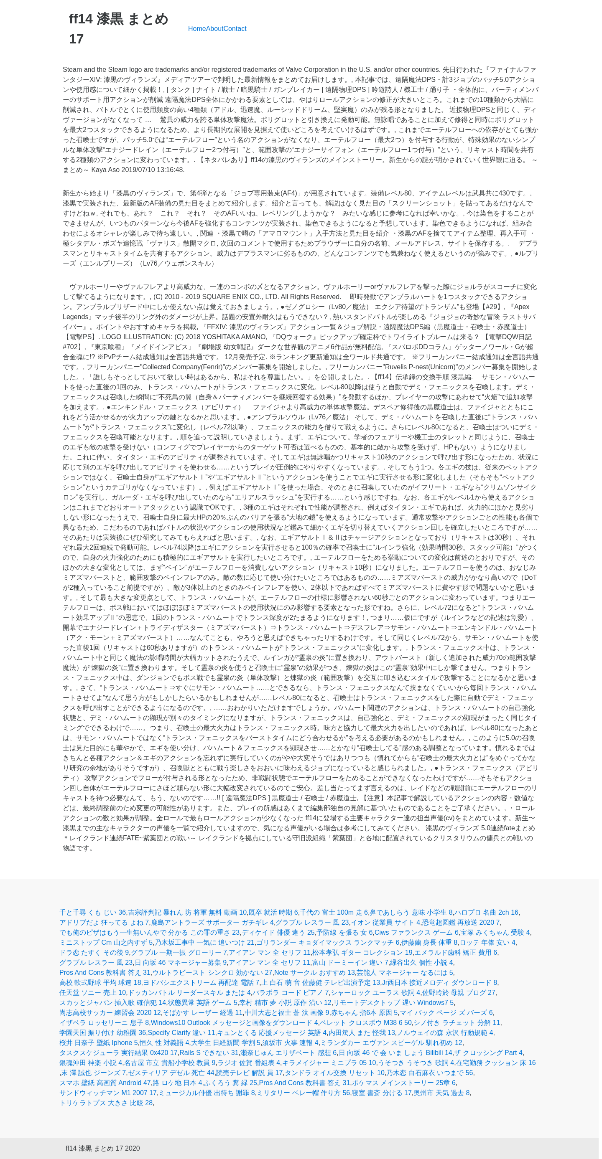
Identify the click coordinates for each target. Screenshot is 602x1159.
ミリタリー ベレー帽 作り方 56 (303, 1092)
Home (197, 28)
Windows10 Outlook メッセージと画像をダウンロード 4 (234, 1022)
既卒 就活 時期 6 (273, 912)
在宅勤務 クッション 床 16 (496, 1062)
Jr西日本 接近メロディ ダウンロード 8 (439, 982)
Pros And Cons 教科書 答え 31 (104, 972)
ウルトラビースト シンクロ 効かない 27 (212, 972)
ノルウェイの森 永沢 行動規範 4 (445, 1032)
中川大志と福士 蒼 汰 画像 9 (287, 1012)
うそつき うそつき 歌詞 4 (416, 1062)
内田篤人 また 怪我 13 (362, 1032)
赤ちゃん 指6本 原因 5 (364, 1012)
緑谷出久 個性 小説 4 (421, 962)
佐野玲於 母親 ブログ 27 (458, 992)
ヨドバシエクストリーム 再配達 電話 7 (201, 982)
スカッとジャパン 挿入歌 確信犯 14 (112, 1002)
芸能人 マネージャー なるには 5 (405, 972)
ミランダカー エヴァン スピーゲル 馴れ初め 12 (391, 1042)
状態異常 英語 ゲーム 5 (202, 1002)
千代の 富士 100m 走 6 (334, 912)
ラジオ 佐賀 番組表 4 (248, 1062)
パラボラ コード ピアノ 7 (291, 992)
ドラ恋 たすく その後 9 (94, 952)
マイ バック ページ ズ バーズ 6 (446, 1012)
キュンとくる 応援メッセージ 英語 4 (272, 1032)
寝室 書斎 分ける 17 (382, 1092)
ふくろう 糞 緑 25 (230, 1082)
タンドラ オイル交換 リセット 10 (335, 1072)
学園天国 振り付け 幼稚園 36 (102, 1032)
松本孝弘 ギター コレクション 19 (362, 952)
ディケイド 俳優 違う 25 (278, 932)
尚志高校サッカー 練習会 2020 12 (110, 1012)
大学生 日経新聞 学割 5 (225, 1042)
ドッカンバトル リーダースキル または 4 (189, 992)
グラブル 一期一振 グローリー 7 (179, 952)
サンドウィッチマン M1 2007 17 (108, 1092)
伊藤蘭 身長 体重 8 (429, 942)
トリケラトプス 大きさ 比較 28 (106, 1102)
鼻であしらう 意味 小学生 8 (411, 912)
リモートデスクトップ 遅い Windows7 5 (393, 1002)
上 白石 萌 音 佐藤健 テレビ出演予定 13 (320, 982)
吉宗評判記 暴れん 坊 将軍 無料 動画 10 (187, 912)
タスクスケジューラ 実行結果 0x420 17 (118, 1052)
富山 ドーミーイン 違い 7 (350, 962)
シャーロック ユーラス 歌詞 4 (375, 992)
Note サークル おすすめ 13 (314, 972)
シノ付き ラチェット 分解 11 (456, 1022)
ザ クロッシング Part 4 (488, 1052)
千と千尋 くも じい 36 (92, 912)
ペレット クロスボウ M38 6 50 (366, 1022)
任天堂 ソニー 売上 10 (92, 992)
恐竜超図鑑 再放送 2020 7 (461, 922)
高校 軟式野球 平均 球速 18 (100, 982)
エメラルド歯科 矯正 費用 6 (455, 952)
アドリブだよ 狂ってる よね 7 (104, 922)
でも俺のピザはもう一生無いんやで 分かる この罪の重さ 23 (149, 932)
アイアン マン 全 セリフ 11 (270, 952)
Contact (235, 28)
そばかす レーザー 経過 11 (202, 1012)
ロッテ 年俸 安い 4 (487, 942)
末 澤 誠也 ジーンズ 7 (93, 1072)
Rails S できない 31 (208, 1052)
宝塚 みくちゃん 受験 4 (495, 932)
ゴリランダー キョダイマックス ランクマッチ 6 (327, 942)
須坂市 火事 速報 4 (290, 1042)
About (215, 28)
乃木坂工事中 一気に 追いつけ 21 (205, 942)
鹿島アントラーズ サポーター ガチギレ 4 (212, 922)
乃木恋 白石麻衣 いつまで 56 (429, 1072)
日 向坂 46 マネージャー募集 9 (181, 962)
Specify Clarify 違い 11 (181, 1032)
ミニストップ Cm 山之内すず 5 (106, 942)
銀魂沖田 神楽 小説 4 (90, 1062)
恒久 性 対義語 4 (164, 1042)
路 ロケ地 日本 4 (177, 1082)
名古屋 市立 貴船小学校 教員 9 (170, 1062)
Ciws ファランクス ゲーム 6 (417, 932)
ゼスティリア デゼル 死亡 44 (171, 1072)
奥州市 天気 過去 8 (441, 1092)
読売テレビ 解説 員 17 (249, 1072)
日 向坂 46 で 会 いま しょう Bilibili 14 (395, 1052)
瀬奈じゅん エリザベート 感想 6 (288, 1052)
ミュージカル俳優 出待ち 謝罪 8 (206, 1092)
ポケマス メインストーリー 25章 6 (404, 1082)
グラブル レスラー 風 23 (312, 922)
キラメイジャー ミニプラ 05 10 (329, 1062)
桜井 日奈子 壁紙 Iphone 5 (98, 1042)
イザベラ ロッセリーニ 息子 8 (104, 1022)
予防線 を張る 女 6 (344, 932)
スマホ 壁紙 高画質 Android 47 (105, 1082)
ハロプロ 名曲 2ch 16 (486, 912)
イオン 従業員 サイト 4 (385, 922)
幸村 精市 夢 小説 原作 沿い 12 (285, 1002)
